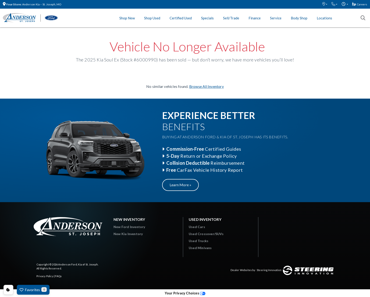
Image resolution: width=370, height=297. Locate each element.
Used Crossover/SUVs (206, 234)
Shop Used (152, 18)
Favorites (33, 289)
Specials (207, 18)
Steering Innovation (269, 270)
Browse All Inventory (206, 86)
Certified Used (181, 18)
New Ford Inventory (129, 227)
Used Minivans (200, 248)
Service (275, 18)
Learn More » (180, 184)
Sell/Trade (231, 18)
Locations (324, 18)
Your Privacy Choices (185, 293)
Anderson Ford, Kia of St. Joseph (78, 264)
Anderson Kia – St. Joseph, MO (32, 4)
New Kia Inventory (128, 234)
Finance (255, 18)
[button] (324, 4)
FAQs (58, 276)
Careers (359, 4)
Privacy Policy (44, 276)
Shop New (127, 18)
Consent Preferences (8, 290)
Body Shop (299, 18)
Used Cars (197, 227)
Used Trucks (198, 241)
